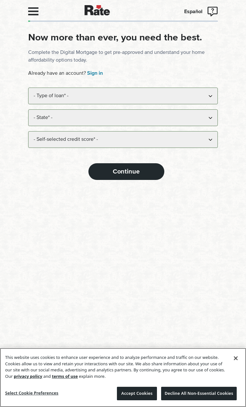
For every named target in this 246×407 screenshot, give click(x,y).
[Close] (236, 358)
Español (193, 11)
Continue (126, 171)
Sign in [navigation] (95, 73)
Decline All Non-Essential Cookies (199, 393)
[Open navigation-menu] (33, 11)
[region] (123, 377)
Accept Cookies (137, 393)
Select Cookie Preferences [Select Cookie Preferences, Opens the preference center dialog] (31, 393)
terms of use (65, 376)
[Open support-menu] (213, 11)
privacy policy (28, 376)
